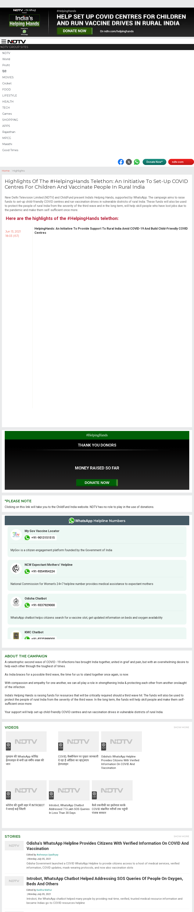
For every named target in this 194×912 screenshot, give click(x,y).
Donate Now (97, 483)
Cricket (7, 83)
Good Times (10, 150)
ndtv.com (178, 161)
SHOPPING (10, 120)
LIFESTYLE (9, 95)
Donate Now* (154, 161)
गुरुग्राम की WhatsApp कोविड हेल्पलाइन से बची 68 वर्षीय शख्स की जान (25, 760)
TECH (6, 107)
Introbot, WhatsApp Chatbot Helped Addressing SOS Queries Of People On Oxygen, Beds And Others (105, 881)
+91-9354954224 (43, 571)
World (6, 59)
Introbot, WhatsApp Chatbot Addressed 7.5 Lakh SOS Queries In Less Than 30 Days (69, 809)
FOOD (6, 89)
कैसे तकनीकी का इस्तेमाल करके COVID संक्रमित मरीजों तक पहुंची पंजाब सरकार (110, 809)
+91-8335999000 (43, 639)
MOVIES (8, 77)
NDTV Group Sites (14, 47)
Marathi (7, 144)
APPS (6, 126)
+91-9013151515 (43, 537)
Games (7, 113)
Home (7, 170)
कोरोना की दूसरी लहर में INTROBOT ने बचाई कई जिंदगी (25, 807)
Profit (6, 65)
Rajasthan (8, 132)
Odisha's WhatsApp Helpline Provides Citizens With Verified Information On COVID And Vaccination (120, 762)
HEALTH (8, 101)
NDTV (6, 53)
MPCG (6, 138)
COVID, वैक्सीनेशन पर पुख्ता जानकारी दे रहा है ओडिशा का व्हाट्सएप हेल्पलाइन (78, 760)
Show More (181, 727)
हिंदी (4, 71)
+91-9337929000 (43, 605)
